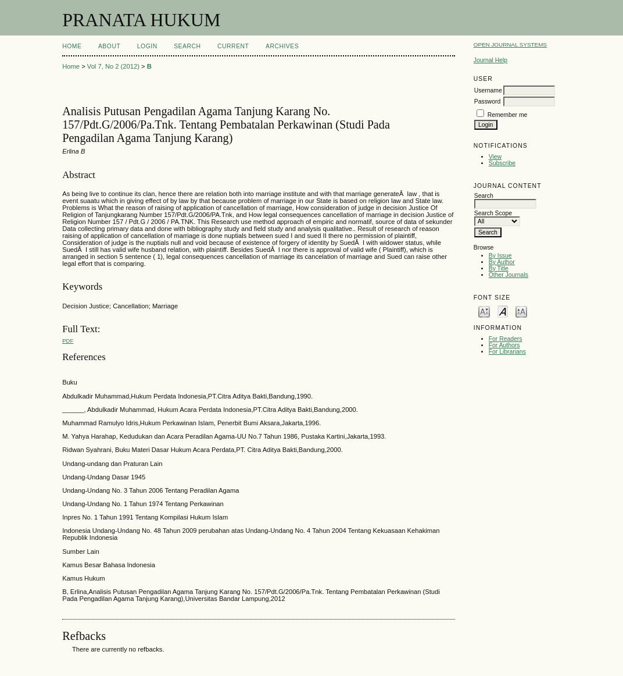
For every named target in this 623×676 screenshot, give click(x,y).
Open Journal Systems (510, 44)
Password (487, 101)
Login (147, 46)
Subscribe (502, 163)
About (109, 46)
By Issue (500, 255)
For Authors (504, 345)
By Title (499, 268)
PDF (67, 340)
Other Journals (508, 275)
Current (233, 46)
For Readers (505, 339)
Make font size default (503, 311)
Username (488, 90)
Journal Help (490, 60)
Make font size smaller (484, 311)
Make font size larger (521, 311)
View (495, 157)
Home (71, 46)
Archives (282, 46)
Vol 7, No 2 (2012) (113, 66)
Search (187, 46)
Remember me (508, 115)
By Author (502, 262)
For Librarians (507, 351)
